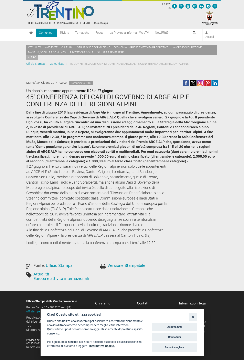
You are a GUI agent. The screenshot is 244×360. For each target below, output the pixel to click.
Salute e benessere (110, 52)
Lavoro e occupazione (187, 47)
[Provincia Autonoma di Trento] (210, 18)
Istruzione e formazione (93, 47)
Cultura (67, 47)
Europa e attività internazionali (61, 278)
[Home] (31, 33)
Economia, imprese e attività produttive (141, 47)
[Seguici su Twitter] (181, 6)
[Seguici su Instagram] (195, 6)
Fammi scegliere (174, 347)
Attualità (34, 47)
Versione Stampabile (126, 265)
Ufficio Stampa (35, 63)
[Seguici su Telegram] (208, 6)
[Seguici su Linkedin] (201, 6)
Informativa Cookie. (102, 346)
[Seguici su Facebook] (174, 6)
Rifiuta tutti (174, 337)
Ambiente (51, 47)
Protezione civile (81, 52)
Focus (99, 33)
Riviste (64, 33)
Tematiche (82, 33)
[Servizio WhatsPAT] (215, 6)
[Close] (193, 317)
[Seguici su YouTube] (188, 6)
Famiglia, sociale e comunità (47, 52)
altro (32, 57)
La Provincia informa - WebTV (129, 33)
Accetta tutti (174, 326)
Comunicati (46, 33)
